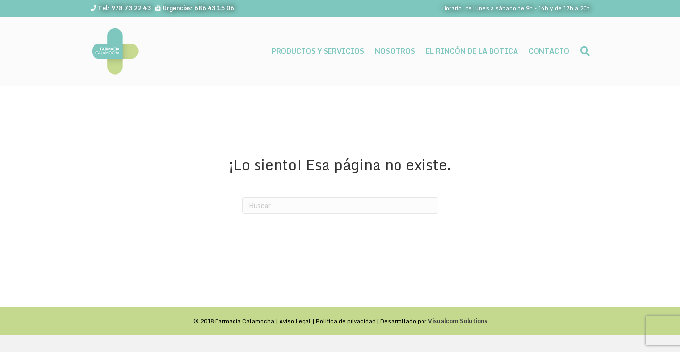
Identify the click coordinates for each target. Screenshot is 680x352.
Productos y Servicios (318, 51)
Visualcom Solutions (457, 321)
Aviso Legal (295, 321)
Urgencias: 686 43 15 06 (198, 8)
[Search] (582, 51)
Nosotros (395, 51)
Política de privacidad (345, 321)
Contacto (549, 51)
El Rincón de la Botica (472, 51)
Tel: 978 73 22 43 (124, 8)
